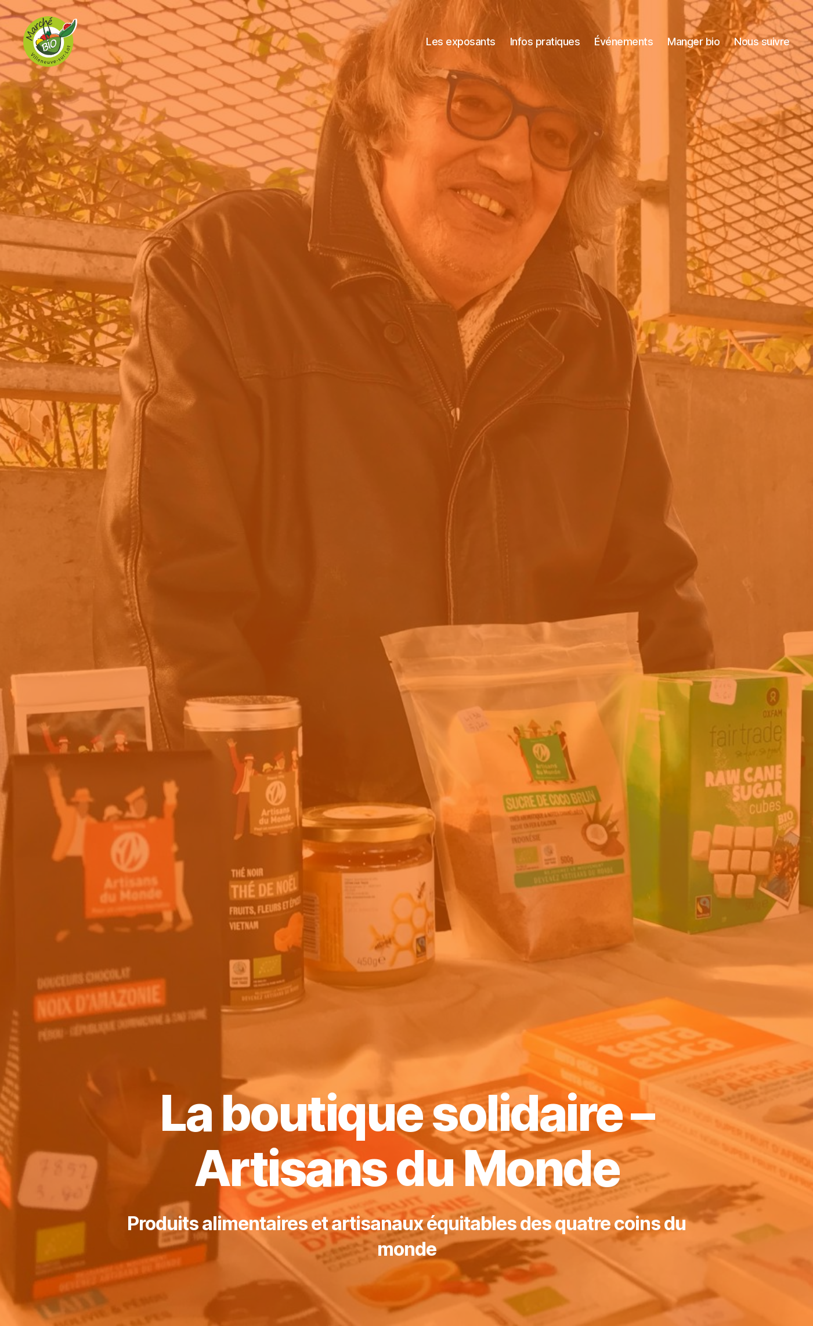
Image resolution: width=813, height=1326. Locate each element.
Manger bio (693, 42)
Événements (623, 42)
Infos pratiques (545, 42)
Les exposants (461, 42)
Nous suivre (762, 42)
